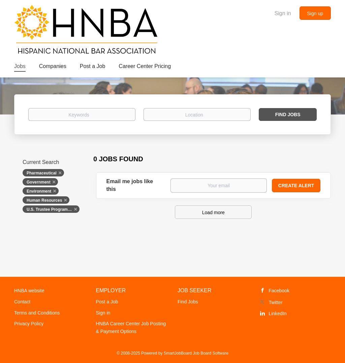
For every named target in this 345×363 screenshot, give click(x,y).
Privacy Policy (28, 323)
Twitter (276, 302)
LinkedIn (278, 313)
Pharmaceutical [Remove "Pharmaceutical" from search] (42, 173)
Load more (213, 212)
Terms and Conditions (37, 313)
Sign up (315, 13)
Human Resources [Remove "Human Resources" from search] (44, 200)
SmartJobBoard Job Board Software (196, 353)
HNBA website (29, 290)
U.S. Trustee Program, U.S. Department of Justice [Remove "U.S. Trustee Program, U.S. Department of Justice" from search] (53, 209)
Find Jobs (288, 114)
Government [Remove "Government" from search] (39, 182)
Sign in (283, 13)
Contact (22, 301)
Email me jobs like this (129, 185)
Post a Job (107, 301)
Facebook (279, 290)
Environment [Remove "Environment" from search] (39, 191)
